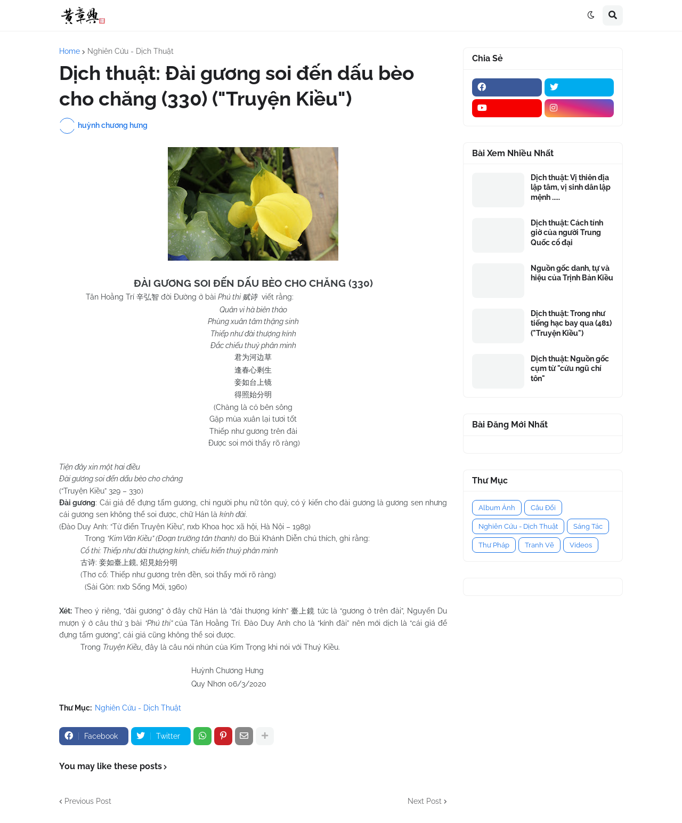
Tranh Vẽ (539, 545)
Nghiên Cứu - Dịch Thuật (130, 51)
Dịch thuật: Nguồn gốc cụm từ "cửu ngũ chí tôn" (570, 368)
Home (69, 51)
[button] (591, 15)
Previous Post (87, 801)
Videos (581, 545)
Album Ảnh (496, 508)
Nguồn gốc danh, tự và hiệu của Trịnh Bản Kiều (572, 273)
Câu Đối (543, 508)
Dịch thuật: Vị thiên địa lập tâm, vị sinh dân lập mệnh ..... (571, 187)
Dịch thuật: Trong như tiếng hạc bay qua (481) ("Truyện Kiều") (571, 323)
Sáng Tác (588, 526)
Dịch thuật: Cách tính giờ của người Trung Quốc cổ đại (567, 232)
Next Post (425, 801)
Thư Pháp (493, 545)
